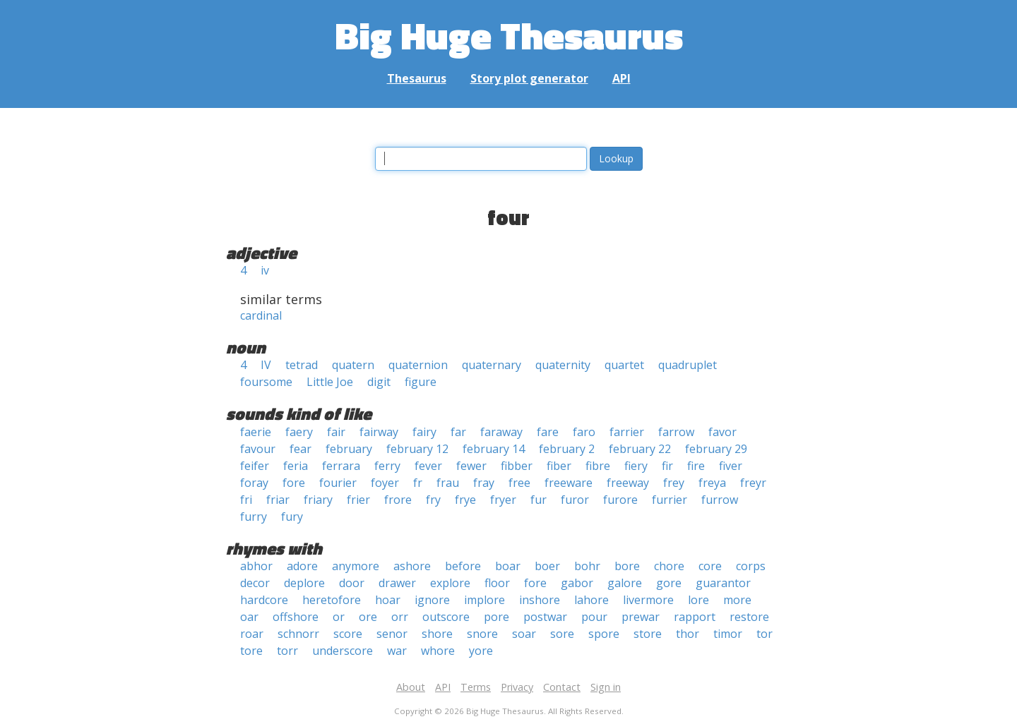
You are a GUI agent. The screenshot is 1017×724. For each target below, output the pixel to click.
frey (673, 482)
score (347, 633)
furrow (719, 499)
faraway (501, 432)
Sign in (605, 687)
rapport (694, 617)
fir (667, 465)
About (410, 687)
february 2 (567, 449)
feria (295, 465)
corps (751, 566)
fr (417, 482)
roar (251, 633)
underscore (342, 650)
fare (548, 432)
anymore (355, 566)
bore (627, 566)
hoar (387, 600)
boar (508, 566)
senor (392, 633)
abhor (256, 566)
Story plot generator (529, 78)
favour (257, 449)
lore (698, 600)
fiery (636, 465)
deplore (304, 583)
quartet (624, 365)
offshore (296, 617)
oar (249, 617)
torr (287, 650)
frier (358, 499)
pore (496, 617)
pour (594, 617)
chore (669, 566)
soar (524, 633)
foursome (266, 382)
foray (254, 482)
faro (584, 432)
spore (603, 633)
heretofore (331, 600)
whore (438, 650)
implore (484, 600)
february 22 (640, 449)
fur (538, 499)
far (458, 432)
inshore (539, 600)
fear (300, 449)
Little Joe (330, 382)
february (349, 449)
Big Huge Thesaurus (509, 35)
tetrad (301, 365)
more (737, 600)
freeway (628, 482)
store (648, 633)
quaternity (562, 365)
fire (696, 465)
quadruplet (687, 365)
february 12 (417, 449)
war (397, 650)
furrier (669, 499)
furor (575, 499)
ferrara (341, 465)
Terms (475, 687)
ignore (432, 600)
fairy (424, 432)
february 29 (716, 449)
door (351, 583)
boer (547, 566)
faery (299, 432)
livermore (648, 600)
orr (399, 617)
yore (481, 650)
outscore (446, 617)
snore (482, 633)
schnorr (298, 633)
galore (624, 583)
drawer (397, 583)
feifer (254, 465)
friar (278, 499)
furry (253, 516)
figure (420, 382)
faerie (255, 432)
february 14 (494, 449)
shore (437, 633)
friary (318, 499)
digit (379, 382)
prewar (641, 617)
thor (687, 633)
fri (246, 499)
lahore (591, 600)
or (339, 617)
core (710, 566)
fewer (471, 465)
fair (336, 432)
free (519, 482)
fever (428, 465)
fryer (503, 499)
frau (447, 482)
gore (669, 583)
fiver (730, 465)
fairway (378, 432)
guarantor (723, 583)
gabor (577, 583)
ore (368, 617)
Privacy (517, 687)
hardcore (264, 600)
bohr (587, 566)
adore (302, 566)
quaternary (491, 365)
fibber (517, 465)
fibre (597, 465)
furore (620, 499)
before (463, 566)
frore (398, 499)
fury (292, 516)
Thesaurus (416, 78)
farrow (676, 432)
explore (450, 583)
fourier (338, 482)
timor (727, 633)
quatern (353, 365)
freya (712, 482)
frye (465, 499)
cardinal (261, 315)
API (621, 78)
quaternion (418, 365)
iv (265, 270)
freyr (753, 482)
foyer (385, 482)
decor (255, 583)
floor (497, 583)
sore (562, 633)
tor (764, 633)
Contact (562, 687)
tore (251, 650)
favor (722, 432)
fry (433, 499)
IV (266, 365)
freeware (569, 482)
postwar (545, 617)
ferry (387, 465)
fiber (559, 465)
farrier (626, 432)
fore (293, 482)
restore (749, 617)
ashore (412, 566)
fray (483, 482)
